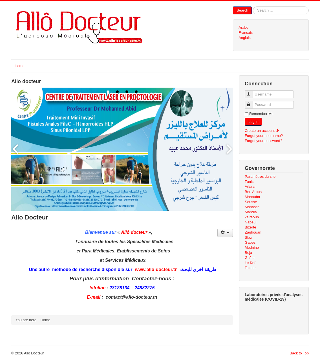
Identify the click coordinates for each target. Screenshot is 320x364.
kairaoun (252, 217)
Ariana (250, 187)
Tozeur (250, 268)
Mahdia (251, 212)
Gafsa (250, 258)
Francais (246, 32)
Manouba (252, 197)
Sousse (251, 202)
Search (242, 10)
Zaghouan (253, 232)
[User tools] (225, 233)
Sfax (248, 237)
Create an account (262, 130)
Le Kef (250, 263)
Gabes (250, 242)
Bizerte (250, 227)
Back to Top (299, 353)
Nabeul (250, 222)
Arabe (243, 27)
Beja (248, 252)
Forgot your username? (264, 136)
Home (20, 66)
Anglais (245, 37)
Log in (253, 121)
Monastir (252, 207)
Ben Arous (253, 192)
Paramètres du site (260, 176)
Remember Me (261, 114)
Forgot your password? (263, 141)
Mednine (252, 247)
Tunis (249, 181)
